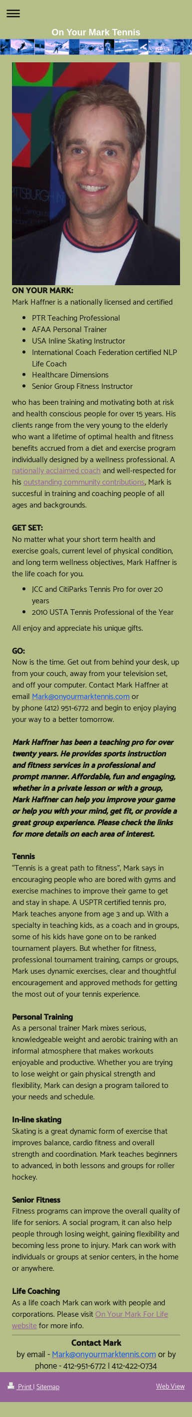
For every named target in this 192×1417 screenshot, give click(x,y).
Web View (170, 1387)
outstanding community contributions (84, 482)
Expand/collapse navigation (96, 13)
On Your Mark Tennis (95, 32)
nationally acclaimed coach (56, 471)
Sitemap (47, 1387)
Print (20, 1387)
